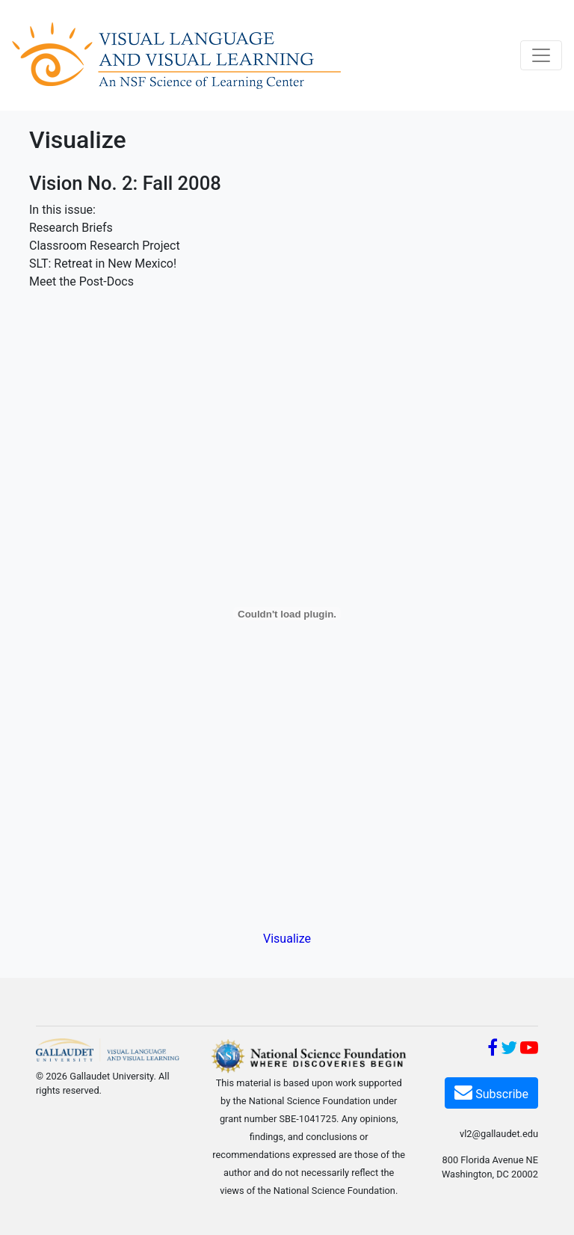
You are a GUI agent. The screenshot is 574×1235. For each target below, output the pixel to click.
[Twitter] (509, 1050)
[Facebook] (492, 1050)
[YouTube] (529, 1050)
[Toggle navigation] (541, 55)
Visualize (287, 938)
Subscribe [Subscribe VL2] (491, 1091)
